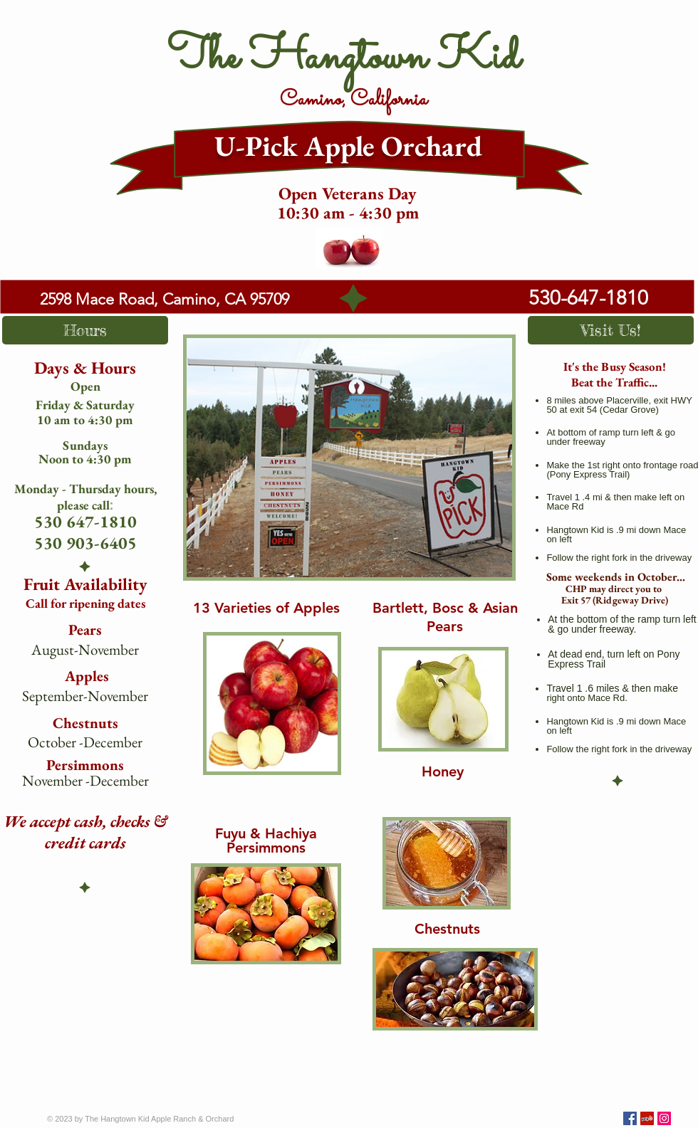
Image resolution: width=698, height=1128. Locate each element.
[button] (85, 330)
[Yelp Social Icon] (647, 1118)
